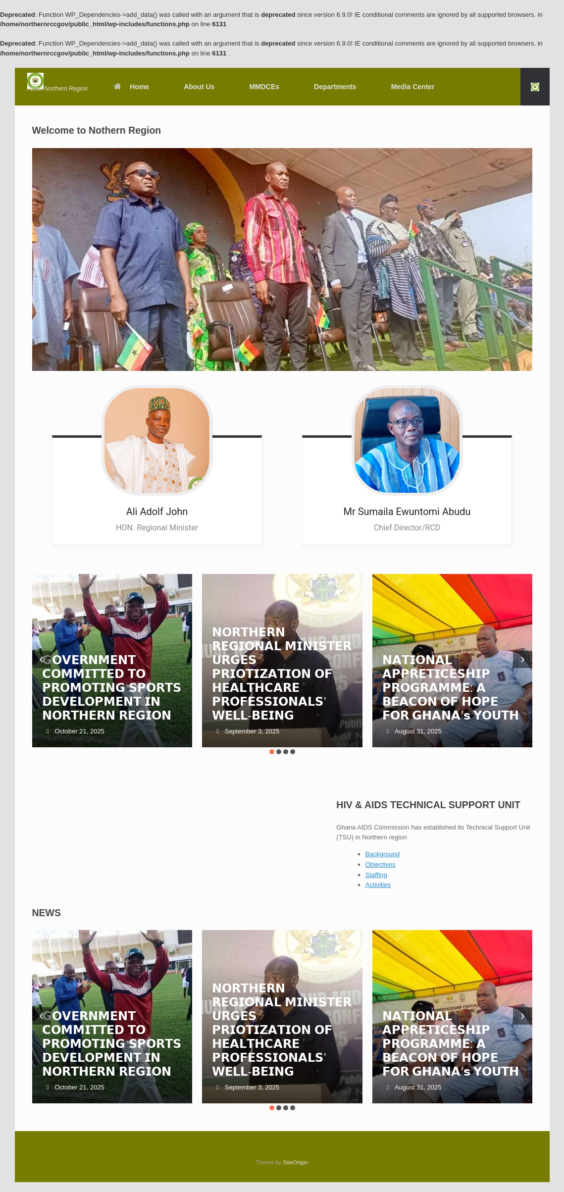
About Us (199, 87)
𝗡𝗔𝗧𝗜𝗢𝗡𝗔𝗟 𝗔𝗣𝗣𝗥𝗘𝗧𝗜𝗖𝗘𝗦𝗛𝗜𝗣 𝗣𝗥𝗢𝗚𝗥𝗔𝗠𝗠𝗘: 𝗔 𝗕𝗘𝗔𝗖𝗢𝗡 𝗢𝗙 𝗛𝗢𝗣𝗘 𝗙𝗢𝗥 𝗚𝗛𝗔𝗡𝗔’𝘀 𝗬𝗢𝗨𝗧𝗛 (450, 687)
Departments (335, 87)
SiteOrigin (295, 1162)
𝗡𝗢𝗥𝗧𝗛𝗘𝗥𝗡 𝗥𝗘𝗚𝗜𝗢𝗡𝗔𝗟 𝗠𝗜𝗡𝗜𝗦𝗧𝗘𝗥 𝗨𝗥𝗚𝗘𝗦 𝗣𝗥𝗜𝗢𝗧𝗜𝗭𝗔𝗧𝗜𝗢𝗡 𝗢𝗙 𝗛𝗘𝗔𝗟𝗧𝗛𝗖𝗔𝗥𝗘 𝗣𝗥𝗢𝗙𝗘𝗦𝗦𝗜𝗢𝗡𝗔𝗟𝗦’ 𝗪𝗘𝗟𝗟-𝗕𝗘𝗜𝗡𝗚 (282, 673)
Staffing (376, 875)
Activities (378, 884)
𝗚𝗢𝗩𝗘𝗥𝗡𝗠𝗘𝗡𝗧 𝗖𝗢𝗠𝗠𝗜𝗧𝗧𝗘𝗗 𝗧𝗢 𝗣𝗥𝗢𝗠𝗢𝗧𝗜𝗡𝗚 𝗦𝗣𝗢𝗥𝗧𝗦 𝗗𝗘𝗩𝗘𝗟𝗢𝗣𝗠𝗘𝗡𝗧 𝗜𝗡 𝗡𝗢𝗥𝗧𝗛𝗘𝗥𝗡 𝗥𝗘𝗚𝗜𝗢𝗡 (111, 687)
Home (130, 87)
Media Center (413, 87)
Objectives (380, 864)
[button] (535, 86)
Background (382, 854)
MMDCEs (264, 87)
